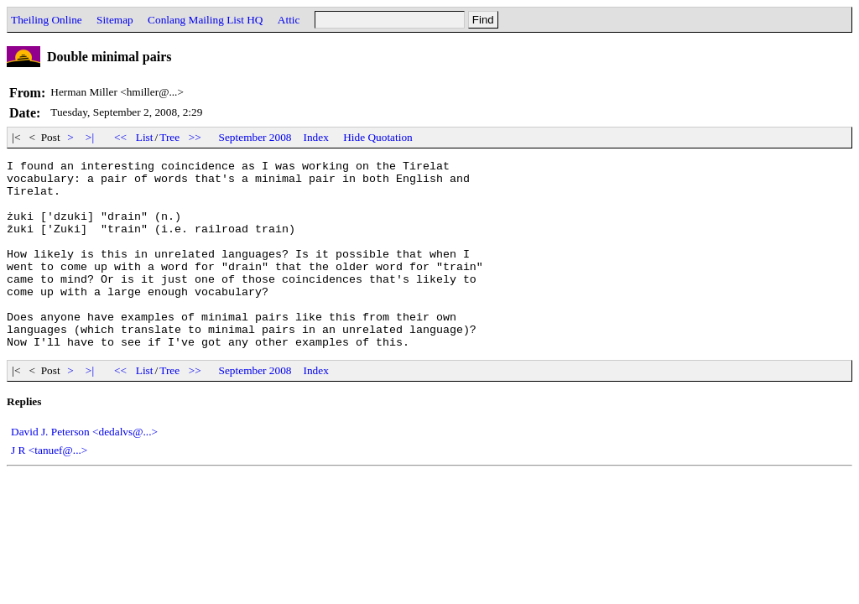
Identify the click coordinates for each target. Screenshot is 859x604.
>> (195, 137)
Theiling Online (46, 19)
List (145, 137)
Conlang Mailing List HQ (205, 19)
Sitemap (114, 19)
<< (121, 137)
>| (90, 137)
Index (316, 137)
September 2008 (255, 137)
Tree (169, 137)
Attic (289, 19)
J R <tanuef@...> (49, 488)
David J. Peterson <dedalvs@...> (84, 469)
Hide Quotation (378, 137)
